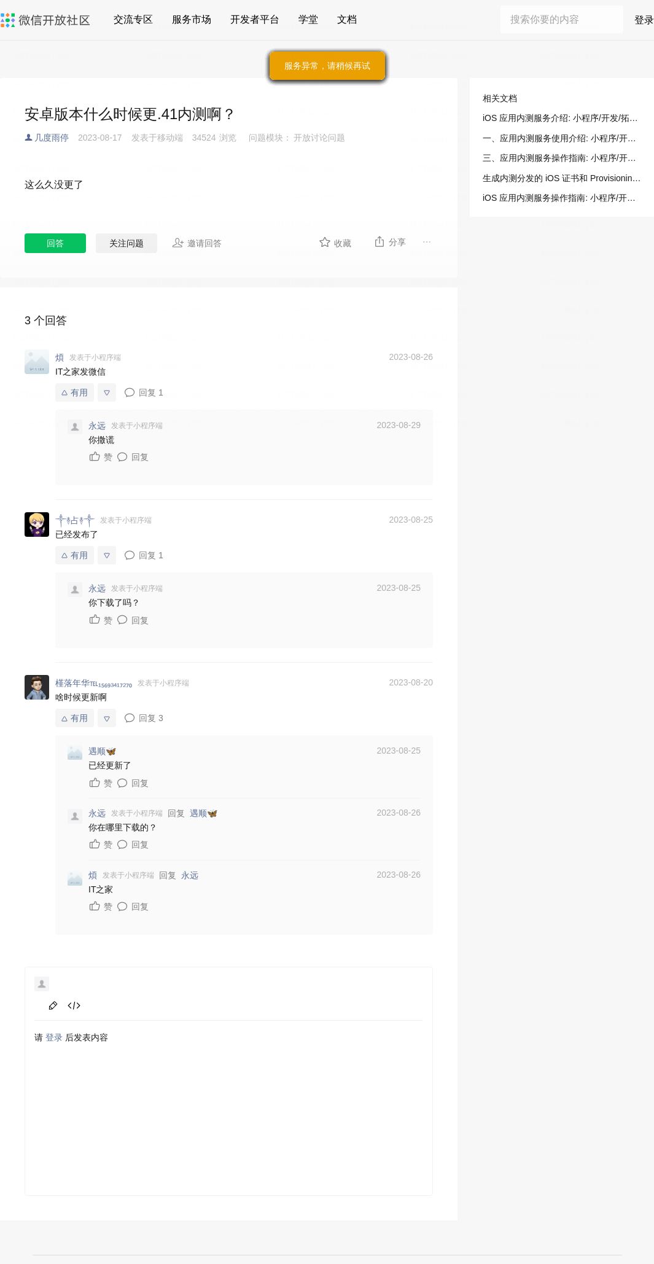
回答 (55, 243)
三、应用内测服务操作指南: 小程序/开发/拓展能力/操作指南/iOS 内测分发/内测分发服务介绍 (562, 158)
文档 (347, 19)
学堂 (308, 19)
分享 (389, 241)
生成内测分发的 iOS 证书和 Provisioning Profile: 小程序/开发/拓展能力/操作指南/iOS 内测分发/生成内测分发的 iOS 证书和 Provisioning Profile (562, 178)
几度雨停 (51, 137)
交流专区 (133, 19)
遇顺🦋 (203, 813)
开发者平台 (254, 19)
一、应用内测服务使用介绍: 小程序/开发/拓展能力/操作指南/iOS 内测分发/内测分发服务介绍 (562, 138)
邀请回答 (197, 243)
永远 (189, 875)
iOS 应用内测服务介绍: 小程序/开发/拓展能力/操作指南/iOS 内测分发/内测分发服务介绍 (562, 118)
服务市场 (191, 19)
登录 (644, 20)
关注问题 (126, 243)
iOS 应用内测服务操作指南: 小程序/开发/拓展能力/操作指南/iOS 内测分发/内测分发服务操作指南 (562, 198)
